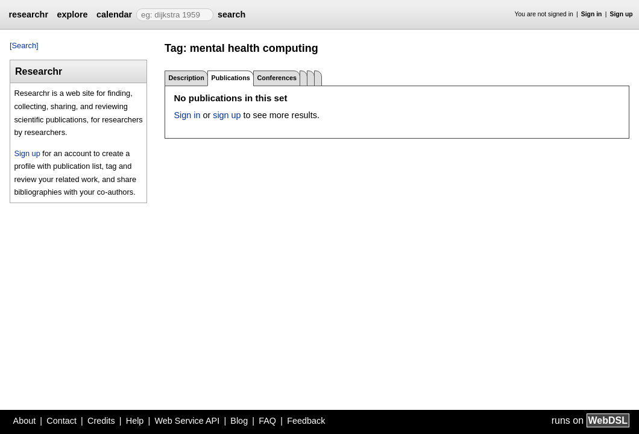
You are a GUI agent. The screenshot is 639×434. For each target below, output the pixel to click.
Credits (101, 421)
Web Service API (186, 421)
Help (135, 421)
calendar (114, 14)
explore (72, 14)
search (231, 14)
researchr (28, 14)
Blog (239, 421)
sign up (227, 115)
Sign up (621, 14)
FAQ (267, 421)
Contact (61, 421)
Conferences (277, 77)
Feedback (306, 421)
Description (186, 77)
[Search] (24, 45)
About (24, 421)
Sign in (591, 14)
